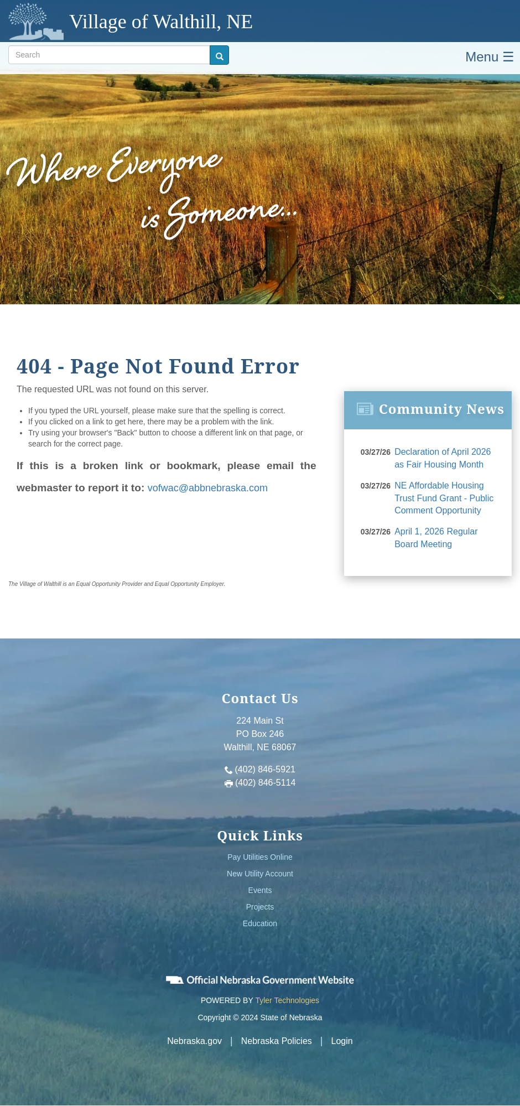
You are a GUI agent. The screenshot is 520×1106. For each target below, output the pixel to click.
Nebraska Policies (276, 1041)
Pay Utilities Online (260, 857)
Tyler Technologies (287, 1000)
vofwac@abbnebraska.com (208, 488)
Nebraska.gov (194, 1041)
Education (260, 923)
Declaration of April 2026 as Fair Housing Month (442, 458)
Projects (260, 906)
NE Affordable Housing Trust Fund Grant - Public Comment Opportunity (443, 498)
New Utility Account (260, 873)
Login (342, 1041)
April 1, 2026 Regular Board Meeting (435, 538)
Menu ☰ (489, 56)
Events (260, 890)
